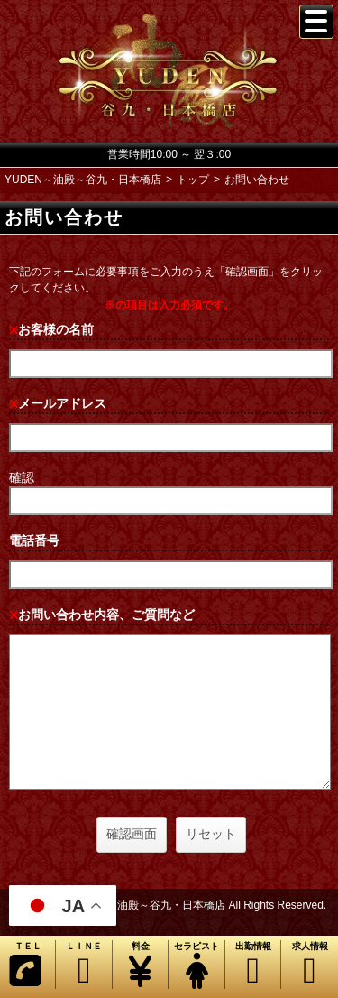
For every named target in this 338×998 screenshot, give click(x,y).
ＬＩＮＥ (83, 965)
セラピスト (196, 965)
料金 (140, 965)
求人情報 (309, 965)
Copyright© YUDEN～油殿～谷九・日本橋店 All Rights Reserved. (169, 905)
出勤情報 (252, 965)
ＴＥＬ (25, 965)
